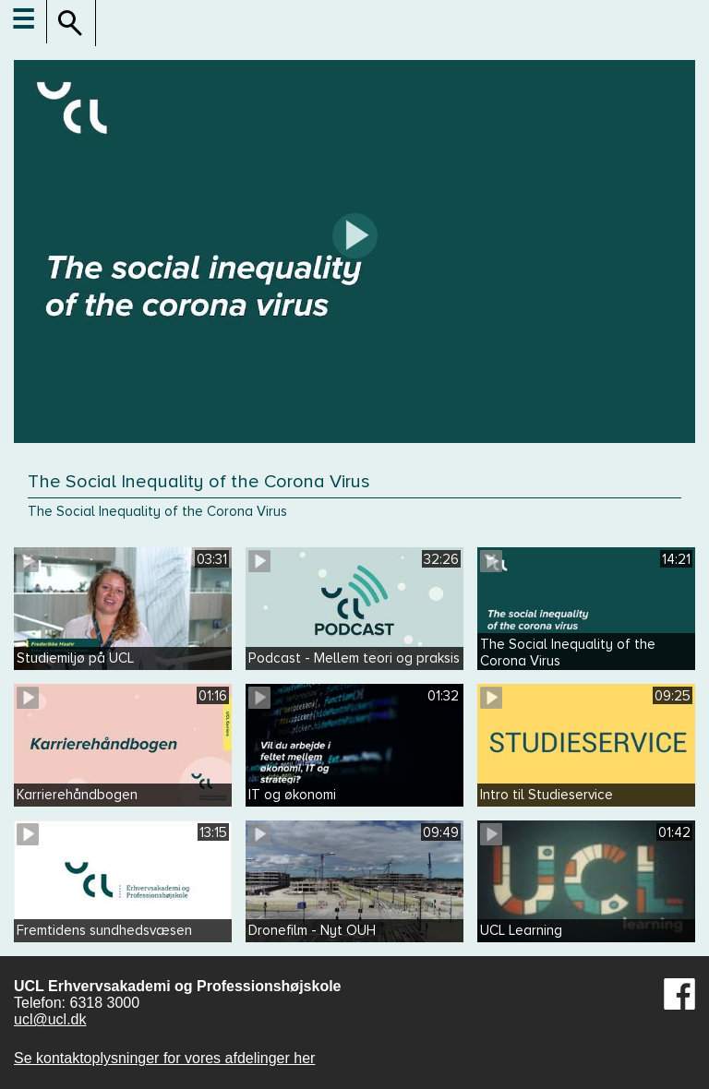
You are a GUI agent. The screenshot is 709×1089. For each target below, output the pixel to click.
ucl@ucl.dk (50, 1019)
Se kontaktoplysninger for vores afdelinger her (164, 1058)
